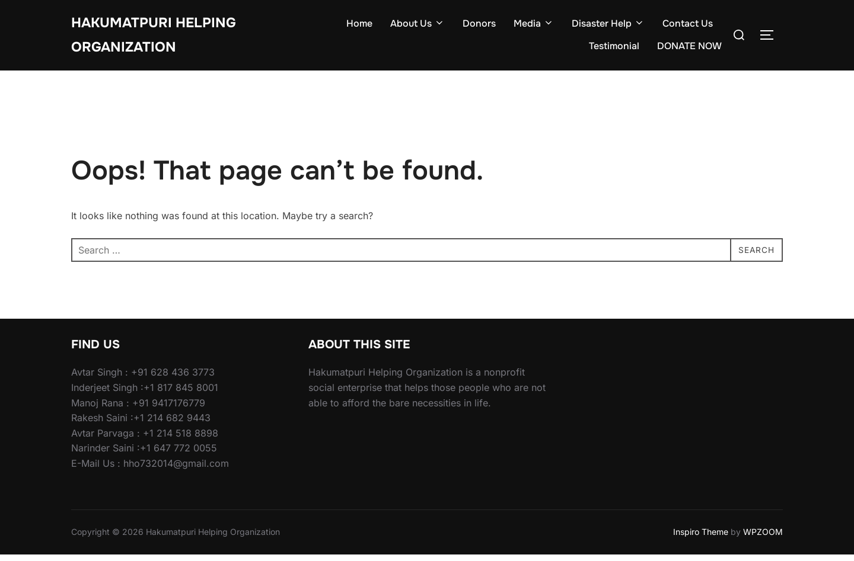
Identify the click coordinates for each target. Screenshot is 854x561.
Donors (479, 27)
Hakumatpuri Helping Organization (163, 38)
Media (534, 27)
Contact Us (687, 27)
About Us (417, 27)
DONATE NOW (689, 49)
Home (359, 27)
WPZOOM (763, 538)
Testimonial (614, 49)
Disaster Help (608, 27)
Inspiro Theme (700, 538)
